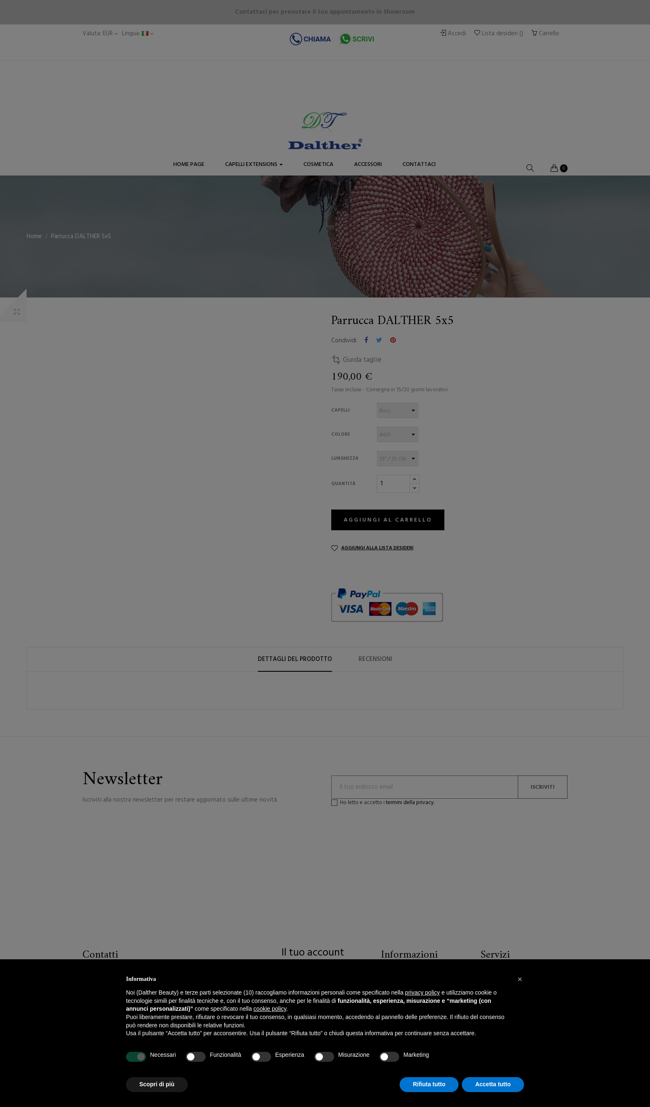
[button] (519, 979)
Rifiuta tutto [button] (429, 1084)
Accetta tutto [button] (493, 1084)
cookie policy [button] (269, 1008)
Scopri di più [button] (157, 1084)
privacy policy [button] (422, 992)
